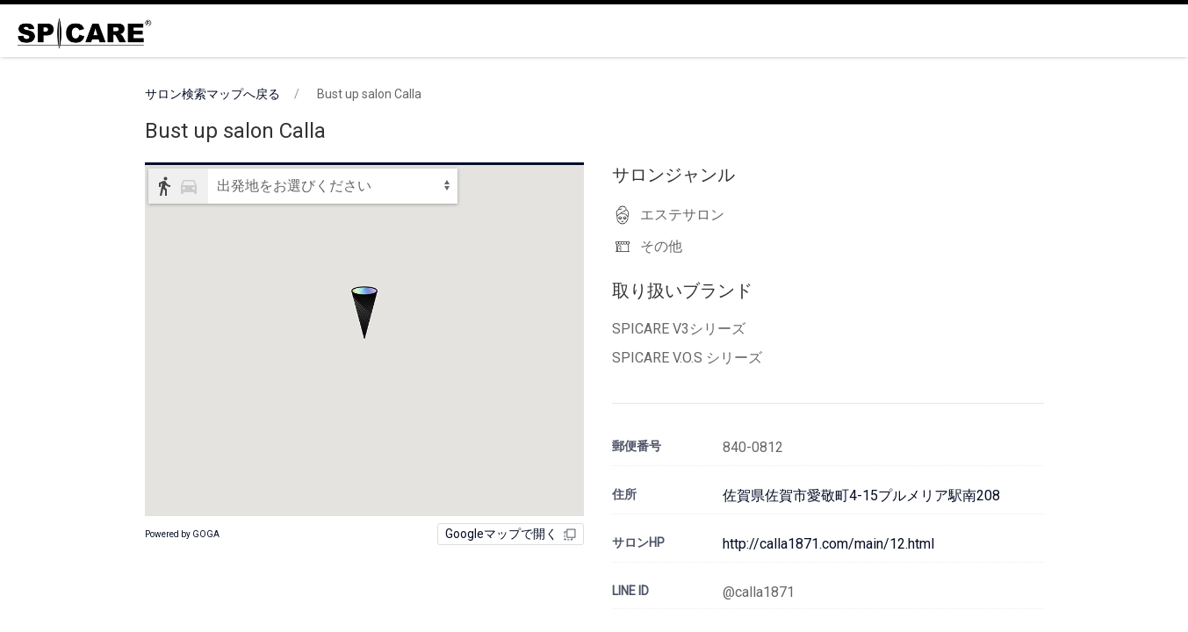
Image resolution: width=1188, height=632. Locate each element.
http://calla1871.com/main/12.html (828, 543)
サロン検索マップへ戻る (212, 94)
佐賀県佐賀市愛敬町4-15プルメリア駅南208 (861, 495)
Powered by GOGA (182, 534)
